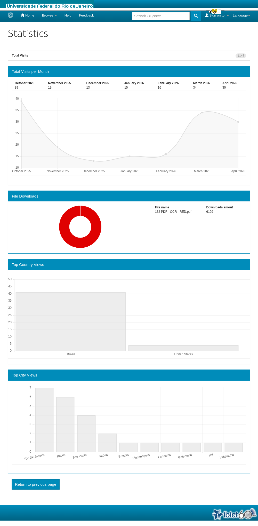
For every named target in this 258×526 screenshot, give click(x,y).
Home (27, 15)
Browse (49, 15)
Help (67, 15)
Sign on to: (217, 15)
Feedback (86, 15)
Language (241, 15)
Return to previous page (35, 484)
